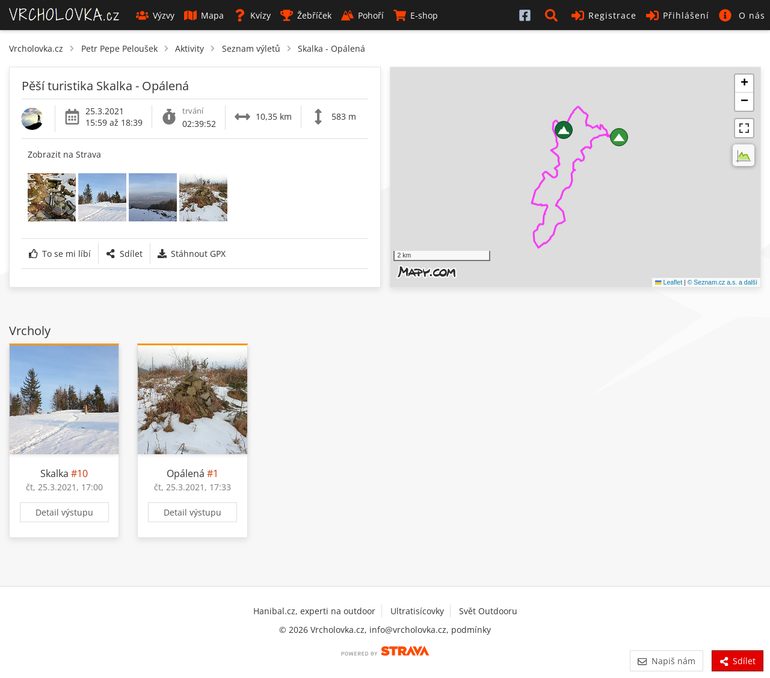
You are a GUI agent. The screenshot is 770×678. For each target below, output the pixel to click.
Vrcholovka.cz (36, 48)
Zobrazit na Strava (64, 154)
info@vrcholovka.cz (407, 629)
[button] (553, 15)
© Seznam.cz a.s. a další (722, 282)
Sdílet (124, 253)
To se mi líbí (60, 253)
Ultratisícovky (417, 611)
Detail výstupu (64, 512)
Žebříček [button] (305, 15)
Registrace (603, 15)
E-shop (415, 15)
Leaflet (668, 282)
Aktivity (189, 48)
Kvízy (252, 15)
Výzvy (155, 15)
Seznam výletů (251, 48)
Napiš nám (666, 661)
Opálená (186, 473)
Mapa (204, 15)
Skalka (54, 473)
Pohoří (362, 15)
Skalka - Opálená (331, 48)
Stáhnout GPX (192, 253)
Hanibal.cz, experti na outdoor (314, 611)
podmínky (471, 629)
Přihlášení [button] (677, 15)
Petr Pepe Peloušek (119, 48)
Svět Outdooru (488, 611)
